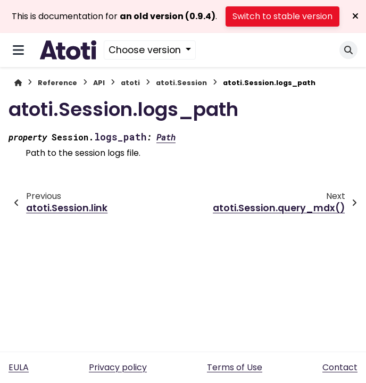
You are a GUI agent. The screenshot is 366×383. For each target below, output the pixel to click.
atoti (130, 82)
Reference (57, 82)
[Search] (348, 50)
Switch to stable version (282, 16)
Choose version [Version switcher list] (146, 50)
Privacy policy (118, 367)
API (99, 82)
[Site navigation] (18, 50)
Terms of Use (234, 367)
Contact (339, 367)
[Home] (18, 82)
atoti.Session (181, 82)
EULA (19, 367)
